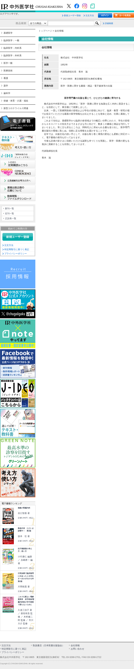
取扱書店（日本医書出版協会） (48, 645)
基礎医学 (8, 33)
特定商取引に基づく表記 (16, 249)
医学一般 (8, 63)
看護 (6, 78)
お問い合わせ (77, 649)
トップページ (45, 31)
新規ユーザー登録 (72, 15)
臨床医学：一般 (11, 40)
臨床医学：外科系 (13, 55)
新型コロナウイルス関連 (16, 108)
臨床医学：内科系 (13, 48)
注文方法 (89, 15)
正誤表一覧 (10, 218)
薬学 (6, 85)
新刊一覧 (9, 208)
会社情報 (75, 645)
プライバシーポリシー (15, 253)
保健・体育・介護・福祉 (16, 100)
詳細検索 (109, 23)
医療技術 (8, 70)
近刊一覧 (9, 213)
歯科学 (7, 93)
